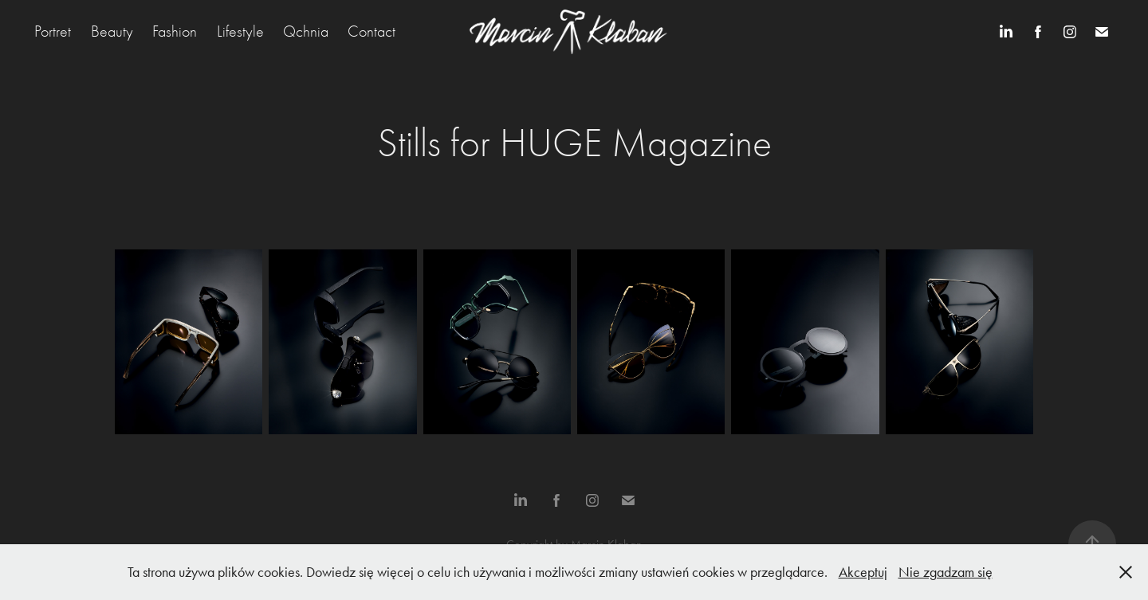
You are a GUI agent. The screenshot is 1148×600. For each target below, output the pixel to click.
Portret (52, 31)
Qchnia (305, 31)
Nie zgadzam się (945, 572)
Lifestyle (240, 31)
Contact (371, 31)
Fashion (174, 31)
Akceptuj (863, 572)
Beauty (112, 31)
